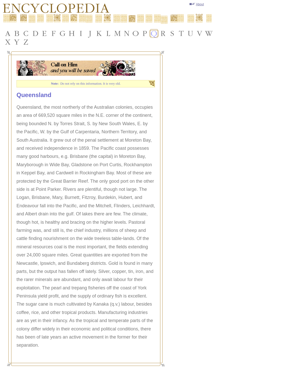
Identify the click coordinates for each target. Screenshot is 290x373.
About (197, 4)
